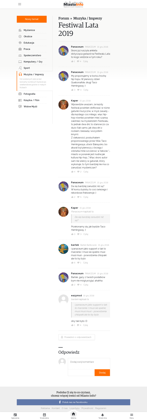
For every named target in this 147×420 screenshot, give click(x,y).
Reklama (45, 408)
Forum (63, 18)
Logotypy (75, 408)
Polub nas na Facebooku (72, 402)
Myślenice (26, 30)
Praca (24, 49)
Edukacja (26, 43)
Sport (24, 68)
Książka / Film (28, 100)
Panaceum (77, 46)
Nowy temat (31, 19)
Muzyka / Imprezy (31, 74)
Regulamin (100, 408)
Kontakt (56, 408)
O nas (65, 408)
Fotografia (26, 94)
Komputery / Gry (30, 62)
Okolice (25, 36)
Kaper (74, 100)
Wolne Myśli (27, 106)
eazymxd (76, 295)
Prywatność (87, 408)
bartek (75, 245)
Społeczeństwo (29, 55)
